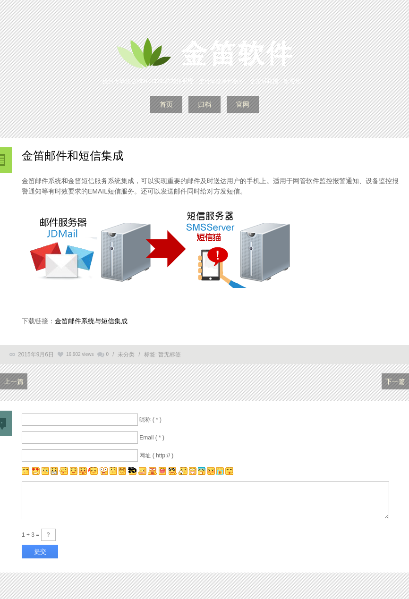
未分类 (126, 354)
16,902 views (80, 354)
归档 (204, 104)
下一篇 (395, 381)
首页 (166, 104)
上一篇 (14, 381)
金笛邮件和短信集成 (73, 155)
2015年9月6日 (36, 354)
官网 (242, 104)
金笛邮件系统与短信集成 (91, 321)
